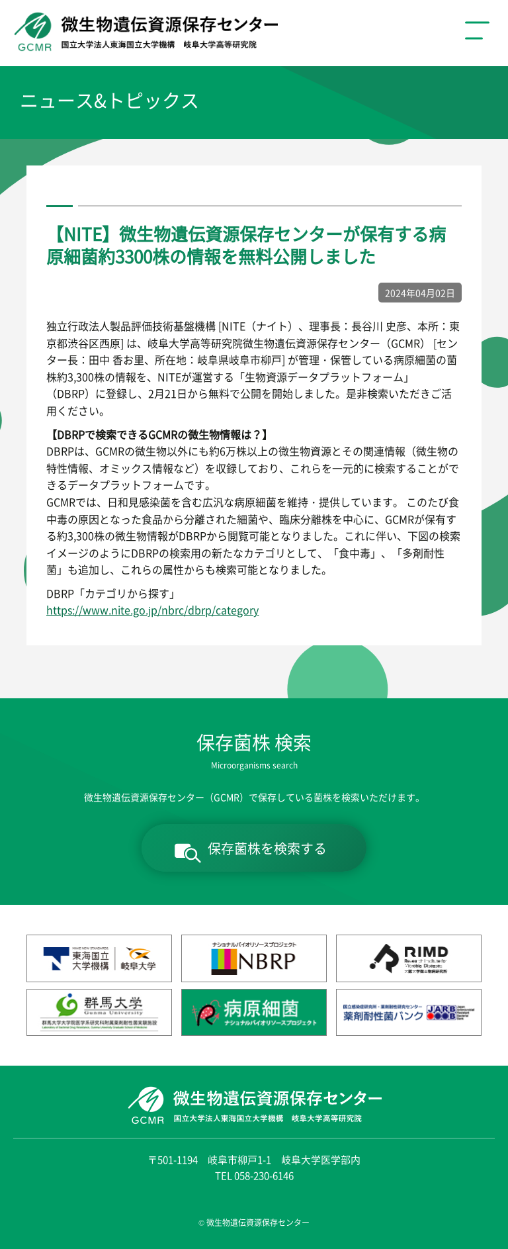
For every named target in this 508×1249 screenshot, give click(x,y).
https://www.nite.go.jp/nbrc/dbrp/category (152, 610)
